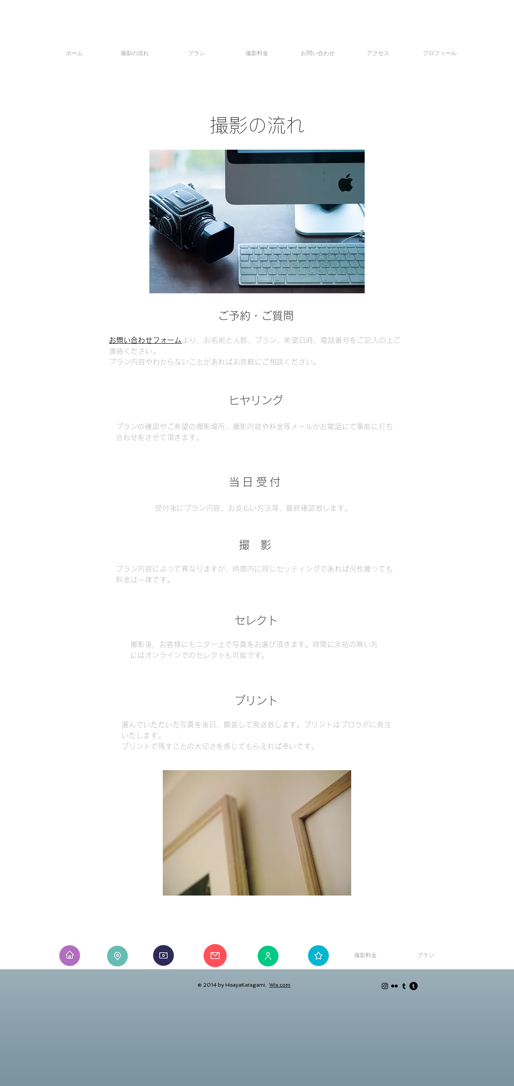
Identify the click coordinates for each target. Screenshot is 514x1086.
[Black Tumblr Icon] (404, 986)
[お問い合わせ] (317, 53)
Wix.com (279, 985)
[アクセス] (378, 53)
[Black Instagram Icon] (385, 986)
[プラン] (196, 53)
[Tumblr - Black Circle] (413, 986)
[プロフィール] (439, 53)
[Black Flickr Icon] (394, 986)
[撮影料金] (257, 53)
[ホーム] (74, 53)
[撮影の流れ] (135, 53)
